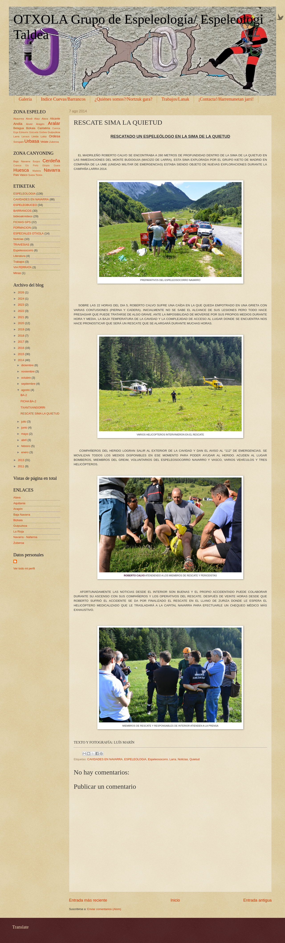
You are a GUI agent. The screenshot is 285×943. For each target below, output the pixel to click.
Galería (25, 99)
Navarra (52, 170)
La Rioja (18, 531)
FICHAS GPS (22, 222)
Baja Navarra (21, 161)
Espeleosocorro (158, 759)
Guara (57, 165)
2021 (21, 317)
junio (24, 427)
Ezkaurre (23, 132)
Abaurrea (18, 118)
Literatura (19, 256)
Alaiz (37, 118)
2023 (21, 304)
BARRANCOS (22, 210)
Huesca (21, 170)
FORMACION (22, 227)
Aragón (40, 124)
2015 (21, 354)
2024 (21, 298)
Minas (17, 273)
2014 (21, 360)
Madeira (37, 171)
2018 (21, 335)
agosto (26, 390)
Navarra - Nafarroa (25, 537)
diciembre (27, 365)
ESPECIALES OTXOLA (28, 233)
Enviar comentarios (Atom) (104, 909)
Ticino (38, 175)
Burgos (36, 161)
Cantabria (44, 128)
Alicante (55, 118)
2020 (21, 323)
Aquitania (19, 503)
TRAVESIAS (21, 244)
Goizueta (33, 132)
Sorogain (18, 141)
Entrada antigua (257, 900)
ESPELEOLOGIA (135, 759)
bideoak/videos (23, 216)
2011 (21, 466)
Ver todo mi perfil (24, 568)
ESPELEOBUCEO (25, 205)
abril (24, 440)
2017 (21, 341)
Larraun (26, 136)
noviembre (28, 371)
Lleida (35, 136)
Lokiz (44, 136)
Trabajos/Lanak (175, 99)
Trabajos (18, 261)
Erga (15, 132)
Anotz (29, 124)
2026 (21, 292)
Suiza (31, 175)
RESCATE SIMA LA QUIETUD (39, 413)
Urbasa (31, 141)
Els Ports (32, 165)
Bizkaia (30, 128)
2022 (21, 311)
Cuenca (56, 128)
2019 (21, 329)
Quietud (194, 759)
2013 (21, 460)
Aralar (54, 123)
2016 (21, 348)
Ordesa (54, 136)
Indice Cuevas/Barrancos (63, 99)
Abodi (29, 118)
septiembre (28, 383)
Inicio (175, 900)
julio (24, 421)
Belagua (18, 128)
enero (25, 452)
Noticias (183, 759)
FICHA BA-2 (28, 401)
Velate (45, 141)
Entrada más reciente (88, 900)
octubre (26, 377)
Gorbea (43, 132)
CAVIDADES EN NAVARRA (105, 759)
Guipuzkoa (54, 132)
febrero (26, 446)
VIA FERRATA (22, 267)
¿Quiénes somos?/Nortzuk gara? (123, 99)
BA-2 (23, 395)
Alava (45, 118)
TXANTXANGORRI (32, 407)
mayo (25, 433)
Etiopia (46, 165)
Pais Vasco (20, 175)
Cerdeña (51, 160)
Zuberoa (54, 141)
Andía (17, 124)
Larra (172, 759)
